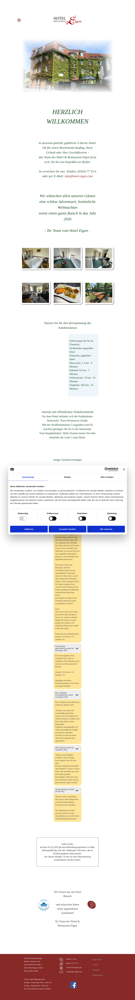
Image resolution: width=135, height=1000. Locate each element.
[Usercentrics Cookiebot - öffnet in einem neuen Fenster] (106, 469)
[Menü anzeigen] (19, 20)
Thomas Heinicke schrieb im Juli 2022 (64, 790)
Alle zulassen (106, 529)
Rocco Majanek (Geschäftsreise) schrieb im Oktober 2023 (64, 695)
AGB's (95, 965)
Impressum (97, 959)
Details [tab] (67, 477)
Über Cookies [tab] (107, 477)
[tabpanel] (67, 116)
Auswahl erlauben (67, 529)
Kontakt (96, 970)
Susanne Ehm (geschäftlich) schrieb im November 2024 (64, 648)
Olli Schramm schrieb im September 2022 (64, 749)
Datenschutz (98, 975)
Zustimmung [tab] (28, 477)
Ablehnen (28, 529)
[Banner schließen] (124, 469)
